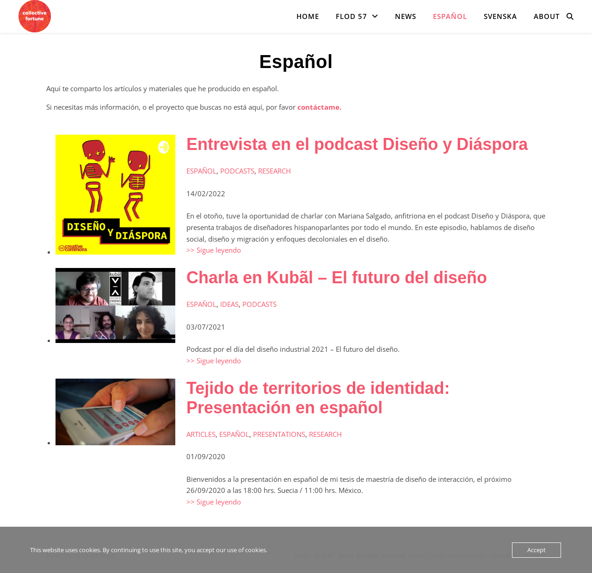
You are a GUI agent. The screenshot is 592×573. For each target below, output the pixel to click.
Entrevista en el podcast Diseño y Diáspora (357, 144)
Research (274, 170)
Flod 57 (351, 16)
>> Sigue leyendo (213, 250)
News (405, 16)
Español (450, 16)
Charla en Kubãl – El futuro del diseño (336, 277)
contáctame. (319, 107)
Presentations (279, 434)
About (547, 16)
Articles (201, 434)
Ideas (229, 304)
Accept (536, 550)
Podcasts (237, 170)
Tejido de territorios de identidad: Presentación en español (318, 398)
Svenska (500, 16)
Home (307, 16)
